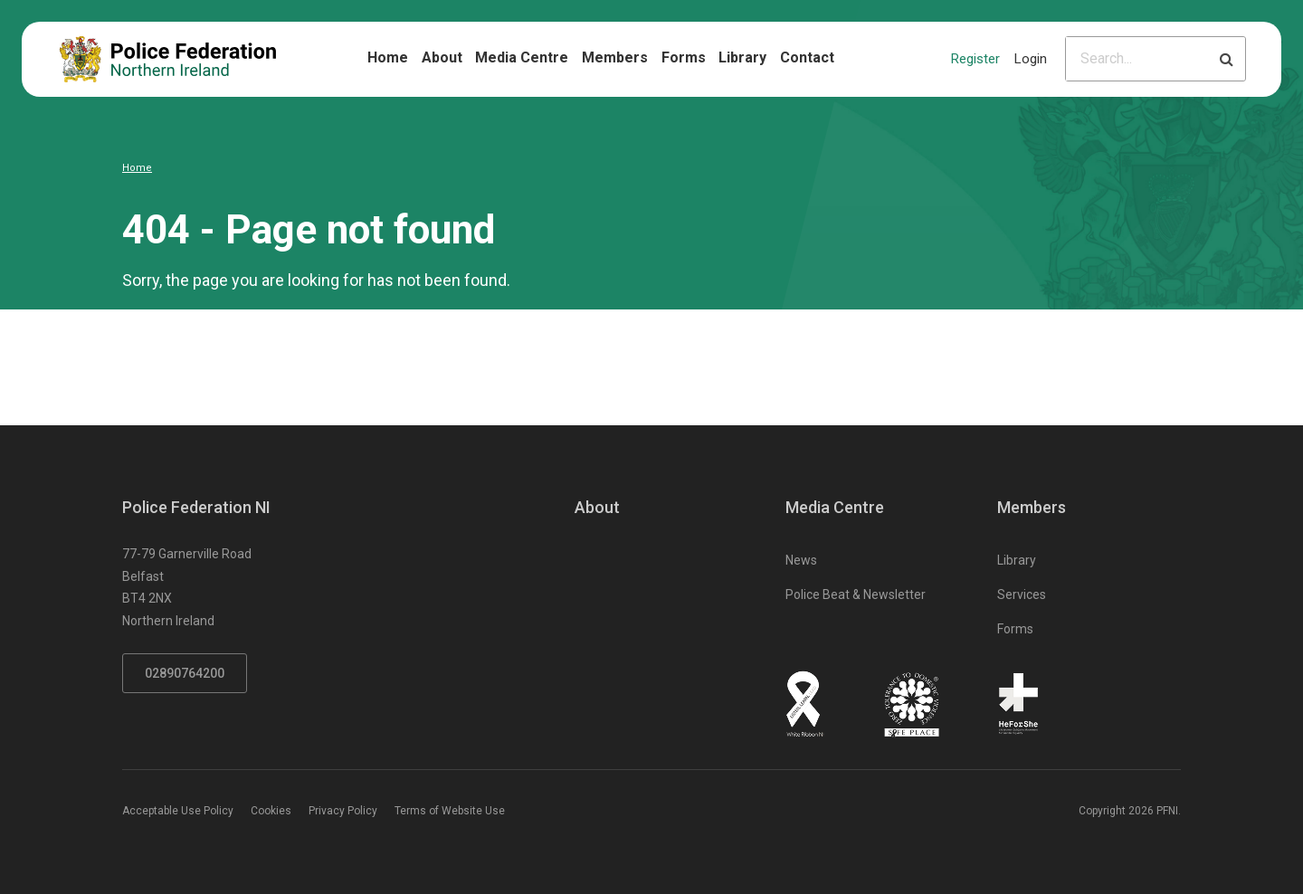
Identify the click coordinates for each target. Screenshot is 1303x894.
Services (1021, 594)
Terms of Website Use (450, 810)
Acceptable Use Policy (177, 810)
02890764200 (184, 673)
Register (975, 59)
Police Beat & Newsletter (855, 594)
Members (615, 57)
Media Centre (521, 57)
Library (742, 57)
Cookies (271, 810)
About (442, 57)
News (801, 560)
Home (387, 57)
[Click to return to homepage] (168, 59)
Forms (683, 57)
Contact (807, 57)
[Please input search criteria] (1137, 59)
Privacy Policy (343, 810)
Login (1030, 59)
